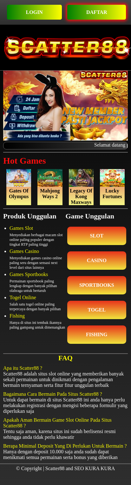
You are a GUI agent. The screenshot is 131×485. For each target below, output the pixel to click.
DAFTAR (96, 12)
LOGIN (34, 12)
